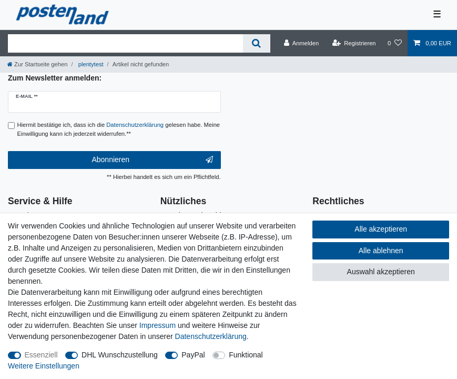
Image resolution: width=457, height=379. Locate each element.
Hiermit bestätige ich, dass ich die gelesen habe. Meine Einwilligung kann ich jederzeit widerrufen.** (118, 129)
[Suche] (256, 43)
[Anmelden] (301, 43)
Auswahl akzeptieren (381, 271)
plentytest (90, 64)
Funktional (246, 355)
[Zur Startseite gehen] (37, 64)
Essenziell (41, 355)
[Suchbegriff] (125, 43)
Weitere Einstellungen (43, 366)
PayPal (193, 355)
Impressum (157, 325)
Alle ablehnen (381, 250)
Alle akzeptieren (380, 229)
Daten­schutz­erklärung (211, 336)
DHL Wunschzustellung (120, 355)
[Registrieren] (353, 43)
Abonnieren (152, 160)
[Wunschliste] (395, 43)
